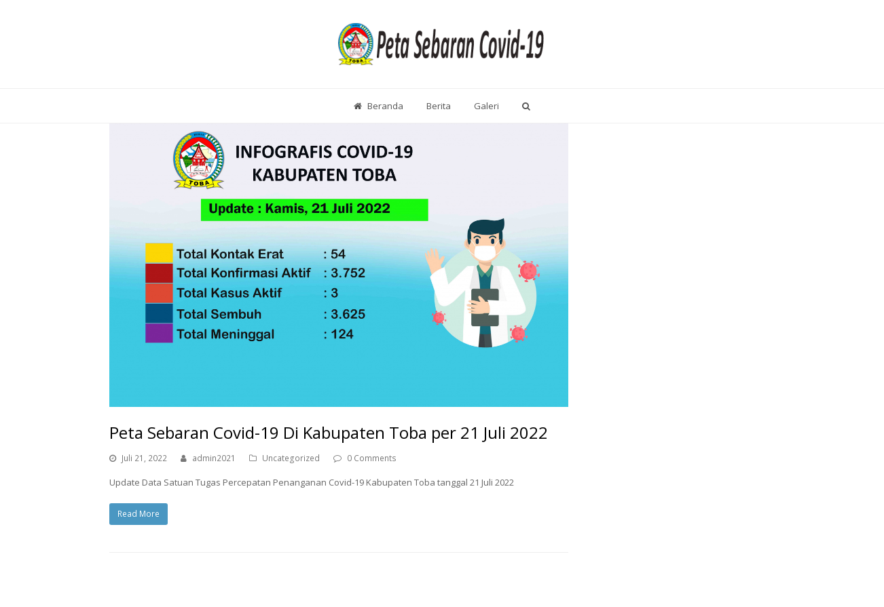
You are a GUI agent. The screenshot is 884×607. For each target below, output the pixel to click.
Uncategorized (291, 458)
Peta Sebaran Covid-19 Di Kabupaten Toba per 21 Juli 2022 (328, 432)
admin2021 (214, 458)
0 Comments (372, 458)
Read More (138, 514)
